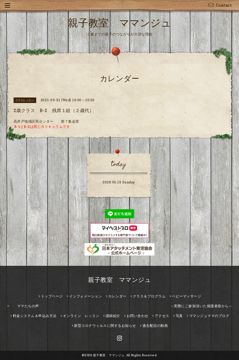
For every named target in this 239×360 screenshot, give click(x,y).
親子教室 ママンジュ (119, 23)
